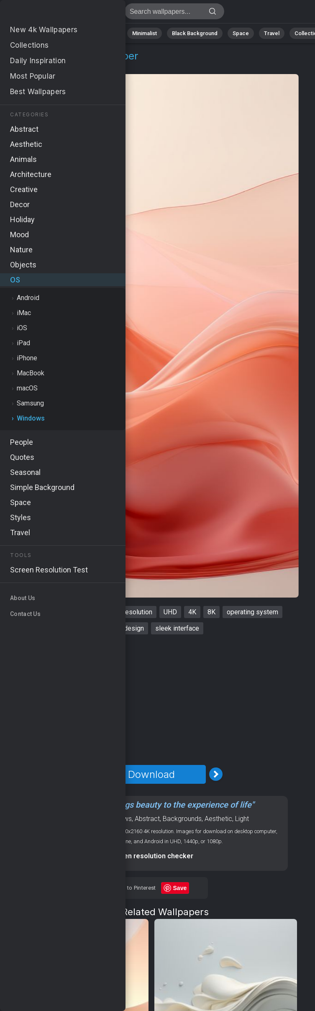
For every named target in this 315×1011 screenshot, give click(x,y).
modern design (122, 628)
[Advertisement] (151, 699)
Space (241, 33)
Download (151, 774)
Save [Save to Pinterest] (180, 888)
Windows (54, 66)
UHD (170, 612)
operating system (252, 612)
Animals (107, 33)
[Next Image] (216, 774)
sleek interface (177, 628)
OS (26, 66)
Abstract (71, 33)
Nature (37, 33)
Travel (271, 33)
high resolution (130, 612)
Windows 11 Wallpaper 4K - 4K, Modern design (50, 14)
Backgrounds (182, 819)
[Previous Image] (87, 774)
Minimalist (144, 33)
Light (242, 819)
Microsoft (83, 612)
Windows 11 (39, 612)
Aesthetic (218, 819)
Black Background (195, 33)
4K (192, 612)
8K (211, 612)
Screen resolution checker (151, 856)
